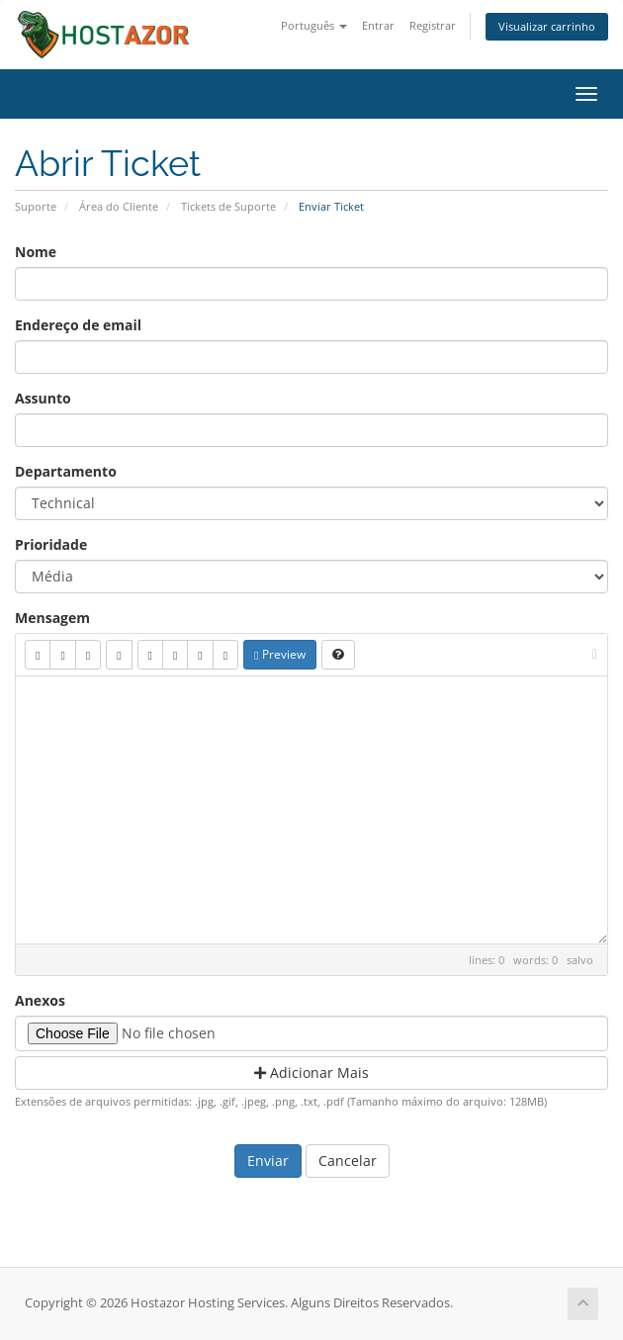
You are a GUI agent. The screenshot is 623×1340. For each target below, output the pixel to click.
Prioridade (51, 544)
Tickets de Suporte (228, 206)
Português (314, 25)
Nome (35, 251)
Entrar (378, 25)
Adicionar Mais (311, 1072)
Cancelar (347, 1160)
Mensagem (52, 617)
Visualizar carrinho (546, 26)
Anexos (40, 1000)
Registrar (432, 25)
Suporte (35, 206)
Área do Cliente (118, 206)
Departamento (66, 471)
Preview (279, 654)
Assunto (43, 398)
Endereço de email (78, 324)
